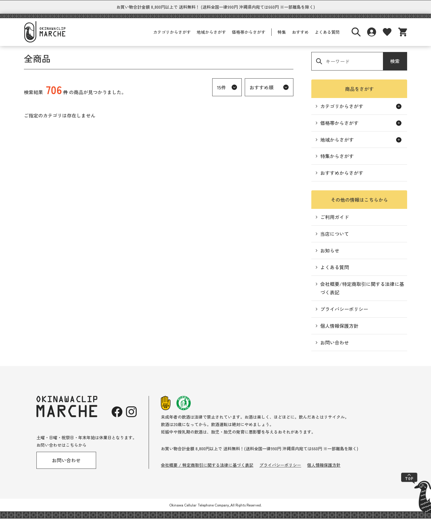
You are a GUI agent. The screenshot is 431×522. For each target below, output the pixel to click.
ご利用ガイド (334, 220)
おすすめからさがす (341, 176)
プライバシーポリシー (344, 312)
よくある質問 (327, 35)
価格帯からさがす (248, 35)
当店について (334, 237)
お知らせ (329, 253)
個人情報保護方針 (339, 329)
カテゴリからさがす (172, 35)
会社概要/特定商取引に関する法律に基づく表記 (362, 291)
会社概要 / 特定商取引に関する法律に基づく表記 (207, 468)
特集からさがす (337, 159)
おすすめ (300, 35)
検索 (395, 64)
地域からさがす (211, 35)
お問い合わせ (334, 345)
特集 (282, 35)
